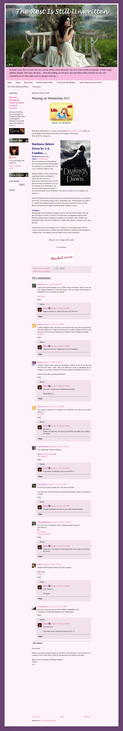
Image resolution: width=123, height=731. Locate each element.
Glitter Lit (40, 574)
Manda (39, 284)
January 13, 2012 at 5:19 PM (60, 546)
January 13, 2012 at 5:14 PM (60, 426)
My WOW (40, 334)
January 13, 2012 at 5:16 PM (60, 468)
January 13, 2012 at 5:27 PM (60, 624)
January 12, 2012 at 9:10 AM (52, 564)
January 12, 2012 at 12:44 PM (57, 606)
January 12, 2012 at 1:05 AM (60, 446)
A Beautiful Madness (44, 522)
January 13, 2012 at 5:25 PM (60, 586)
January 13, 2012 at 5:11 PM (60, 386)
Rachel (45, 308)
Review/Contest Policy (44, 82)
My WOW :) (41, 296)
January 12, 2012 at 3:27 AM (57, 484)
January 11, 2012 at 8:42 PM (52, 284)
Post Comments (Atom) (48, 720)
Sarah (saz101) (42, 606)
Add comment (37, 643)
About (18, 82)
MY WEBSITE (42, 456)
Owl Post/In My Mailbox (66, 82)
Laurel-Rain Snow (43, 446)
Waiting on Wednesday (44, 271)
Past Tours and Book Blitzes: (18, 87)
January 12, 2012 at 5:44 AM (61, 522)
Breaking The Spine (75, 131)
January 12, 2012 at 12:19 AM (52, 362)
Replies (42, 304)
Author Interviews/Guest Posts (90, 82)
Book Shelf (28, 82)
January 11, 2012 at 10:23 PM (54, 324)
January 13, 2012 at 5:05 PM (60, 308)
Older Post (87, 717)
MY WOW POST (48, 454)
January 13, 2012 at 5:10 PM (60, 346)
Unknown (40, 324)
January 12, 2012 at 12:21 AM (54, 406)
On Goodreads (43, 159)
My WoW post (42, 532)
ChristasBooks (42, 484)
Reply (39, 299)
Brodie (39, 362)
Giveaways (37, 87)
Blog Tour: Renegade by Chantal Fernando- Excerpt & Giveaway (16, 102)
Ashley (39, 564)
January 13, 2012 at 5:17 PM (60, 506)
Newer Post (36, 717)
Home (10, 82)
